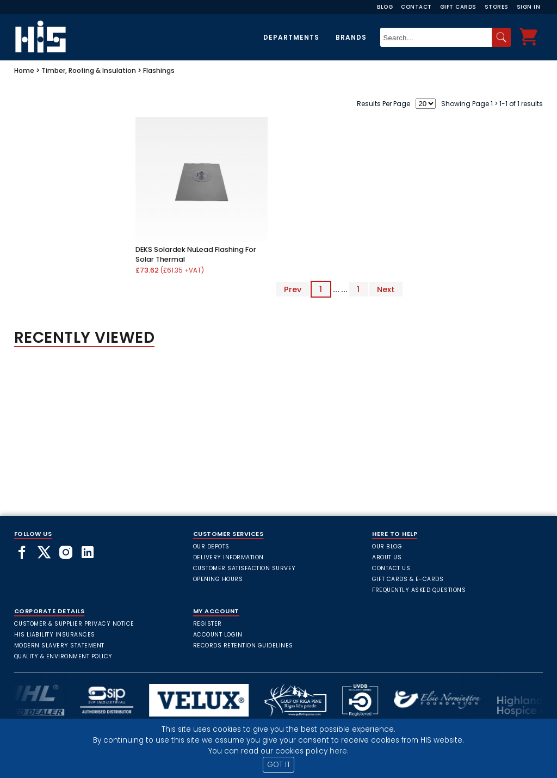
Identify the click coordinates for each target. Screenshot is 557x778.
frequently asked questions (419, 590)
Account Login (218, 635)
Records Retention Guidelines (243, 645)
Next (386, 289)
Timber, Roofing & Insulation (88, 70)
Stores (497, 7)
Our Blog (387, 546)
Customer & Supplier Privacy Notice (74, 624)
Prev (292, 289)
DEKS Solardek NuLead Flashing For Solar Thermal (195, 254)
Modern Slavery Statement (59, 645)
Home (24, 70)
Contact (416, 7)
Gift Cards (458, 7)
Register (207, 624)
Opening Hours (218, 579)
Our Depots (211, 546)
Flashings (159, 70)
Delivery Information (228, 557)
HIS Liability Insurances (54, 635)
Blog (385, 7)
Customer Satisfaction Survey (244, 568)
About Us (386, 557)
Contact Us (391, 568)
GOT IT (278, 765)
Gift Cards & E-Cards (407, 579)
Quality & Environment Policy (63, 656)
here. (339, 751)
